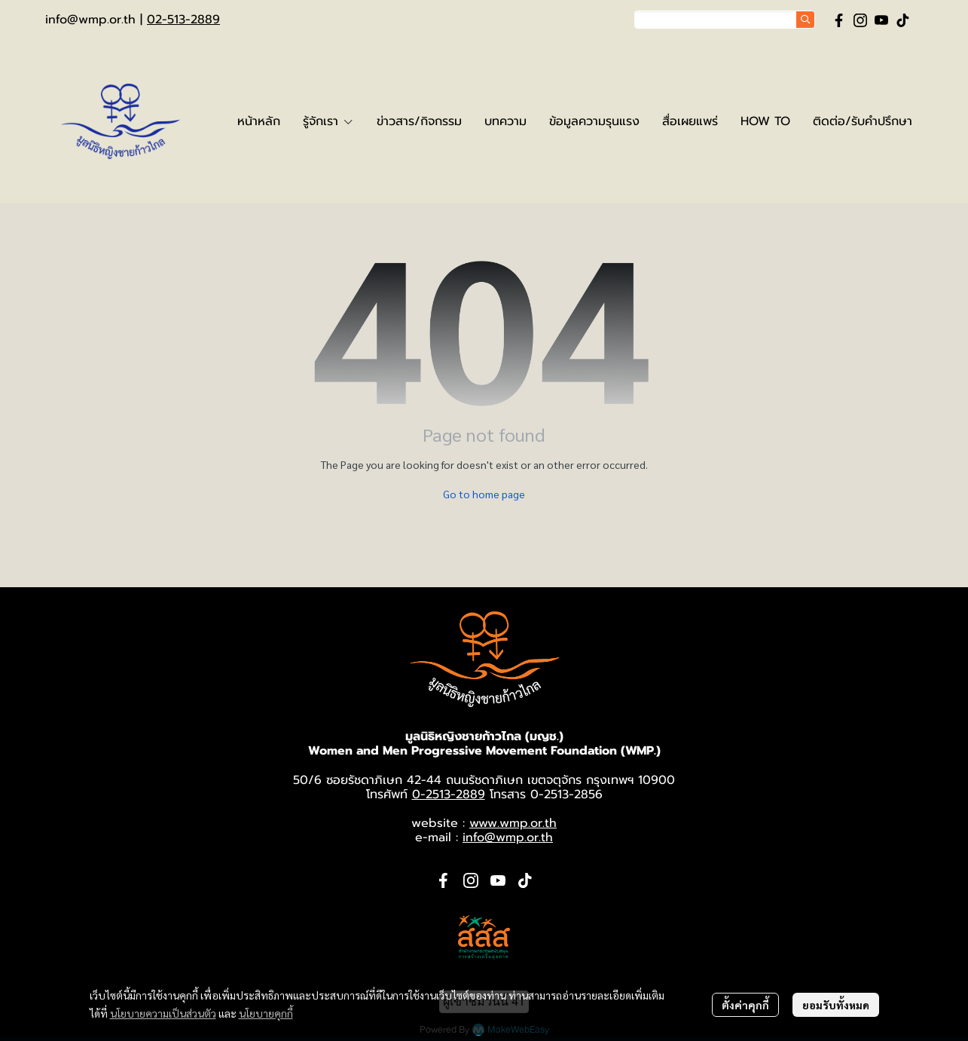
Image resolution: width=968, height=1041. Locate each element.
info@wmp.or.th (90, 20)
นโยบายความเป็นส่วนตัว (163, 1013)
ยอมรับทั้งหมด (835, 1005)
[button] (725, 19)
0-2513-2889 (448, 794)
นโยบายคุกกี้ (266, 1013)
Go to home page (484, 494)
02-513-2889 (183, 20)
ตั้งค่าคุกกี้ (745, 1005)
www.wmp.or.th (513, 823)
